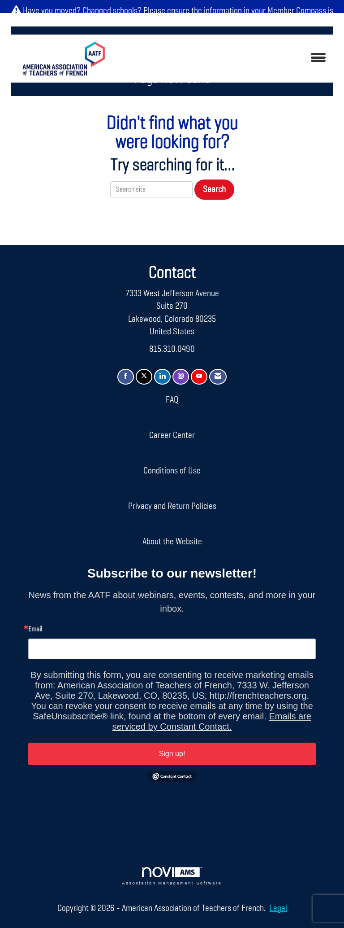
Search (214, 189)
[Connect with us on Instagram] (180, 377)
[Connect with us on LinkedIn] (162, 377)
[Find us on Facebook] (125, 377)
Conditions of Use (172, 471)
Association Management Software (172, 876)
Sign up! (172, 753)
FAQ (172, 400)
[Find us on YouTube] (199, 377)
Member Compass (296, 11)
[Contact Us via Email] (218, 377)
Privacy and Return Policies (172, 506)
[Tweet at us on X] (144, 377)
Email (35, 629)
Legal (278, 908)
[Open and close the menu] (225, 59)
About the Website (172, 541)
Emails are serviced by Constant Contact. (211, 721)
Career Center (172, 435)
